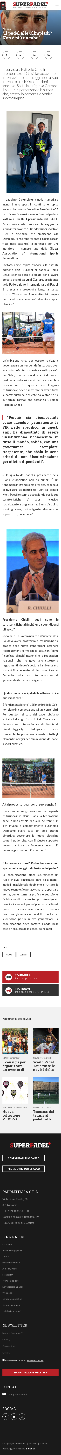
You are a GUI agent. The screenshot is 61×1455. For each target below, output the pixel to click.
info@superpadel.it (18, 1394)
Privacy (32, 1443)
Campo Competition (12, 1299)
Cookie (44, 1443)
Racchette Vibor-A (11, 1262)
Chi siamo (7, 1244)
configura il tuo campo (24, 1158)
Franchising (7, 1274)
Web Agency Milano (13, 1448)
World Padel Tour (10, 1280)
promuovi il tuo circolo (23, 1168)
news (6, 28)
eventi (23, 954)
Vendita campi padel (12, 1250)
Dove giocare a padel (12, 1286)
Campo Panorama (11, 1305)
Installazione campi (11, 1311)
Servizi (5, 1256)
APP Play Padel (9, 1268)
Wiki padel (7, 1293)
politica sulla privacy (35, 1360)
